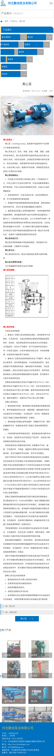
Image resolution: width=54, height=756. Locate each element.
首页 (6, 21)
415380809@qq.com (16, 747)
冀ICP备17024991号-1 (18, 753)
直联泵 (24, 52)
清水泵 (14, 74)
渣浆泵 (33, 45)
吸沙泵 (38, 37)
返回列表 (13, 612)
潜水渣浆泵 (34, 750)
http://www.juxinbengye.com (19, 744)
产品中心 (14, 21)
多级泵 (15, 59)
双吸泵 (14, 67)
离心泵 (22, 21)
